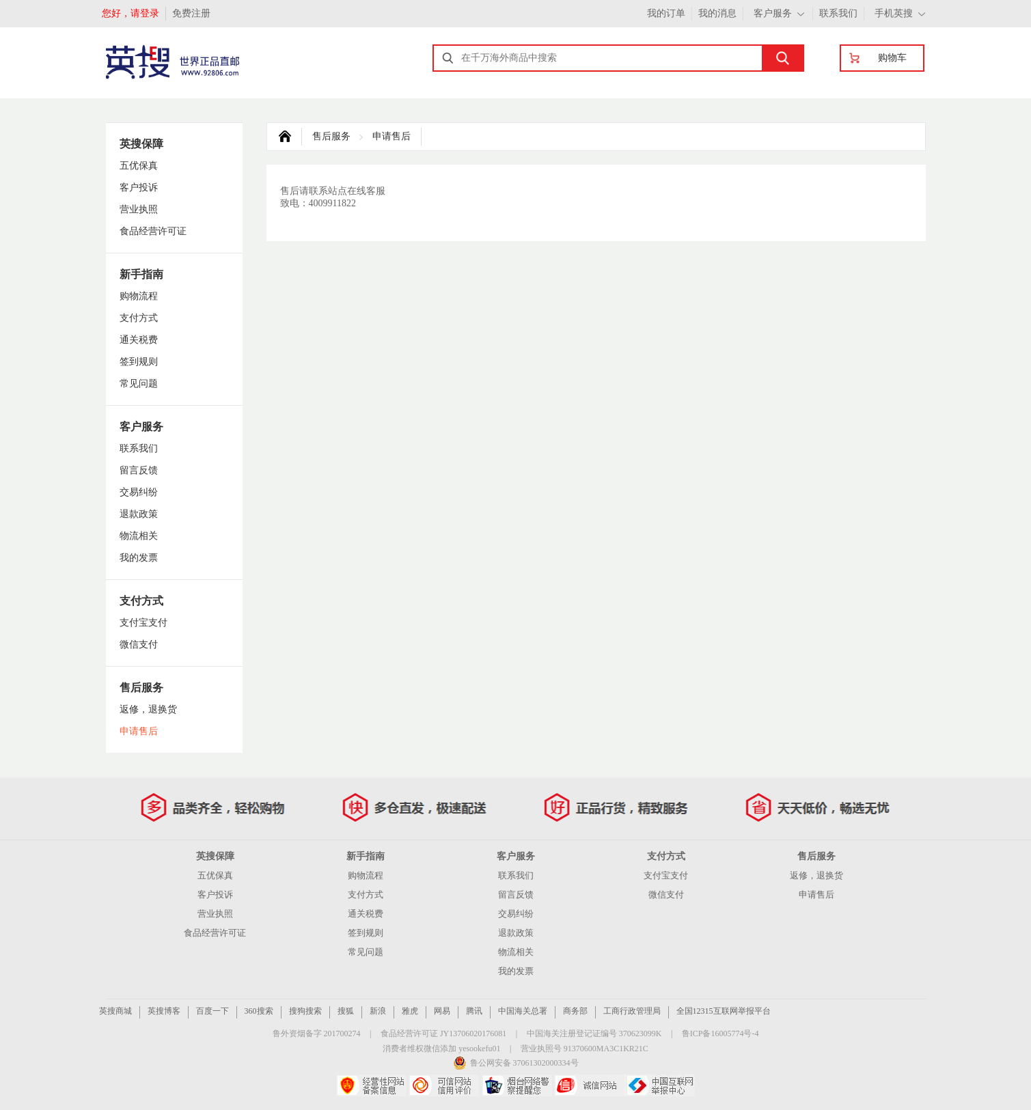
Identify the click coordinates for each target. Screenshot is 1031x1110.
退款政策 (139, 514)
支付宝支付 (143, 623)
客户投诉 (139, 187)
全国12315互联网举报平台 (723, 1011)
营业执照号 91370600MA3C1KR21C (584, 1048)
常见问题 (139, 383)
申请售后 (139, 731)
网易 (442, 1011)
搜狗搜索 (305, 1011)
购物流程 (139, 296)
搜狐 (346, 1011)
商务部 (575, 1011)
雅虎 (410, 1011)
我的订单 (666, 13)
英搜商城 (115, 1011)
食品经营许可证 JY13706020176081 (443, 1033)
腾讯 (474, 1011)
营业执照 (139, 209)
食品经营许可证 (153, 231)
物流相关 (139, 536)
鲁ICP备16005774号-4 (720, 1033)
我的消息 (717, 13)
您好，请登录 (130, 13)
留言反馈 (139, 470)
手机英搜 (894, 13)
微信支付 (139, 644)
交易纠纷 (139, 492)
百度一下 (212, 1011)
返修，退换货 (148, 709)
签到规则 (139, 362)
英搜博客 (164, 1011)
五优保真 (139, 166)
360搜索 (259, 1011)
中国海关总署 (522, 1011)
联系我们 (838, 13)
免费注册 (191, 13)
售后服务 (331, 136)
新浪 (378, 1011)
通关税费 (139, 340)
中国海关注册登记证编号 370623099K (594, 1033)
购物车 (892, 58)
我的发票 (139, 558)
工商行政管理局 (632, 1011)
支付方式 (139, 318)
